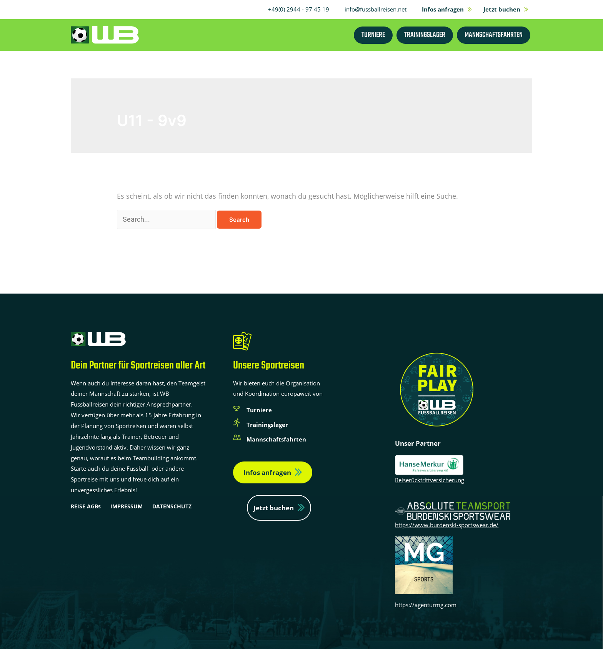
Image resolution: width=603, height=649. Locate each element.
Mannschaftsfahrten (276, 439)
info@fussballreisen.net (375, 9)
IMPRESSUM (126, 506)
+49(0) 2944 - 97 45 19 (298, 9)
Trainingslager (267, 424)
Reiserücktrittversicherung (429, 480)
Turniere (259, 410)
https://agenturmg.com (425, 605)
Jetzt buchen (273, 507)
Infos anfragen (267, 472)
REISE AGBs (86, 506)
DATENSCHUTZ (172, 506)
